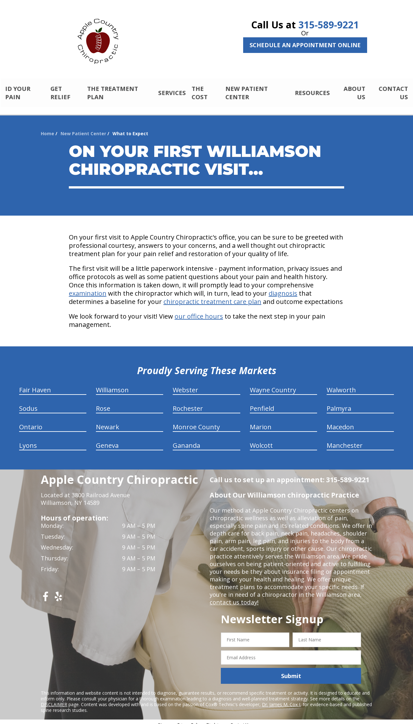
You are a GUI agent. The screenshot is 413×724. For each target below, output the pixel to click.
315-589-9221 (328, 24)
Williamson (112, 384)
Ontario (30, 421)
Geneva (107, 440)
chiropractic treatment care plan (212, 296)
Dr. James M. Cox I (281, 699)
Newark (107, 421)
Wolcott (261, 440)
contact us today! (233, 597)
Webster (185, 384)
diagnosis (283, 288)
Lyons (28, 440)
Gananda (186, 440)
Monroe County (196, 421)
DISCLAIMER (54, 699)
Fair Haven (35, 384)
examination (87, 288)
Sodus (28, 403)
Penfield (262, 403)
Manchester (345, 440)
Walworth (341, 384)
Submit (291, 670)
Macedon (340, 421)
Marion (261, 421)
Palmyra (339, 403)
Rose (103, 403)
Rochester (188, 403)
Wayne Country (273, 384)
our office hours (199, 311)
